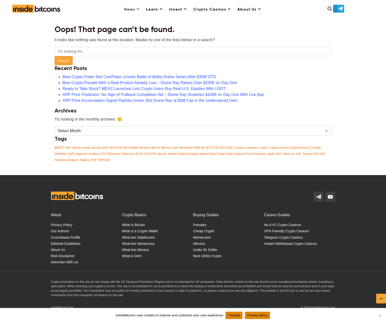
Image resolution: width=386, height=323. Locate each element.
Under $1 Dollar (205, 250)
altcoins (97, 147)
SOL (299, 154)
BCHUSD (116, 147)
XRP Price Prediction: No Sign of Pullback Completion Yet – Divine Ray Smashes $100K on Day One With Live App (163, 94)
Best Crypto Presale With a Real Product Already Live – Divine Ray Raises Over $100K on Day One (150, 83)
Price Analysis (235, 154)
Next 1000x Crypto (207, 256)
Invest (175, 10)
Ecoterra (94, 154)
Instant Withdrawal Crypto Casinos (290, 244)
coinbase (252, 147)
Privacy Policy (61, 225)
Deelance (61, 154)
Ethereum (114, 154)
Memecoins (202, 237)
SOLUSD (319, 154)
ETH (104, 154)
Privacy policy (257, 315)
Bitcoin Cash (169, 147)
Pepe (221, 154)
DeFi (71, 154)
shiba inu (289, 154)
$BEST (59, 147)
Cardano (239, 147)
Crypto (263, 147)
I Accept (234, 315)
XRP (94, 160)
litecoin (162, 154)
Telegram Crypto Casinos (283, 237)
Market (172, 154)
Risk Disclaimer (63, 256)
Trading (84, 160)
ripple (270, 154)
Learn (152, 10)
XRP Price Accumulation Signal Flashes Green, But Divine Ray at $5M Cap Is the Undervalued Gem (150, 100)
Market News (208, 154)
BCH (106, 147)
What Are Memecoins (138, 244)
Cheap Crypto (203, 231)
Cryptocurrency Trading (305, 147)
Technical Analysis (67, 160)
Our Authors (60, 231)
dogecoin (81, 154)
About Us (247, 10)
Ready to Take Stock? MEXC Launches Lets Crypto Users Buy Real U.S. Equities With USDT (144, 89)
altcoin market (81, 147)
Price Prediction (256, 154)
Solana (307, 154)
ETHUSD (150, 154)
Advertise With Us (64, 262)
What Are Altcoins (135, 250)
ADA (68, 147)
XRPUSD (104, 160)
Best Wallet (131, 147)
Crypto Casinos (209, 10)
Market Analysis (188, 154)
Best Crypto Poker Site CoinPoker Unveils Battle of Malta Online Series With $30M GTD (139, 77)
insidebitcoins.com (323, 307)
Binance (145, 147)
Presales (199, 225)
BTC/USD (212, 147)
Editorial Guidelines (66, 244)
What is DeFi (132, 256)
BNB (197, 147)
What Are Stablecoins (138, 237)
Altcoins (199, 244)
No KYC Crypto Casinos (282, 225)
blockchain (186, 147)
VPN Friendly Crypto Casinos (286, 231)
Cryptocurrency (279, 147)
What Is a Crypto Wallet (140, 231)
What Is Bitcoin (133, 225)
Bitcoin (155, 147)
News (129, 10)
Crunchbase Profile (65, 237)
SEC (279, 154)
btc (203, 147)
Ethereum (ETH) (132, 154)
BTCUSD (226, 147)
